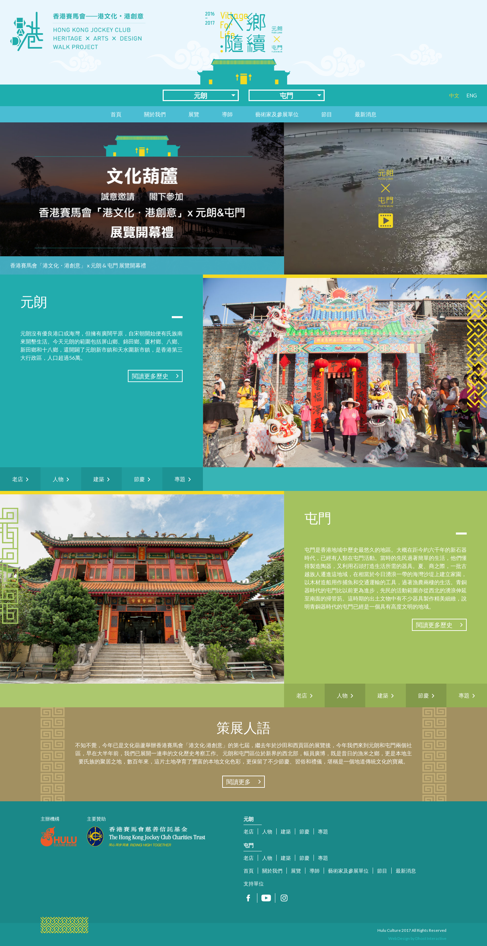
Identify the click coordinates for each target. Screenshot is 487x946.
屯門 (286, 95)
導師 (227, 114)
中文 (454, 95)
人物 (267, 831)
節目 (326, 114)
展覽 (193, 114)
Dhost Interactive (430, 938)
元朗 (200, 95)
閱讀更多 (238, 781)
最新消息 (365, 114)
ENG (471, 95)
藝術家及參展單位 (277, 114)
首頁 (116, 114)
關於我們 (155, 114)
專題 (323, 831)
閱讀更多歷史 (150, 376)
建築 (286, 831)
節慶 (304, 831)
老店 (249, 831)
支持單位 (254, 883)
